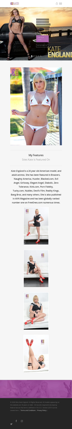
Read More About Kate (42, 45)
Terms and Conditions (28, 410)
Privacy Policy (41, 410)
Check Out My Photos (41, 38)
